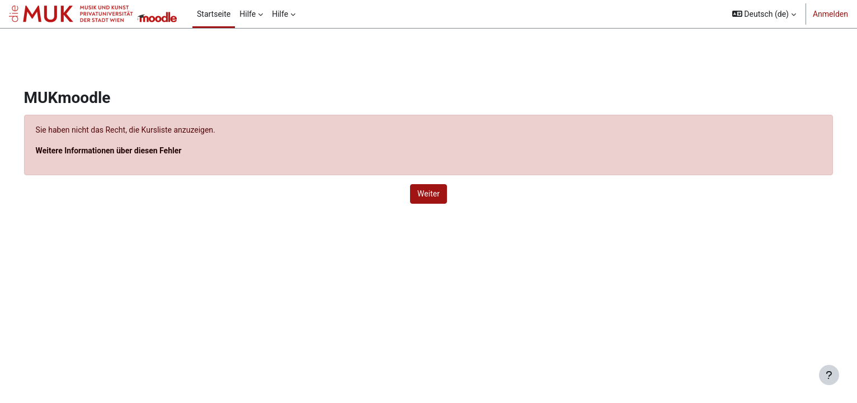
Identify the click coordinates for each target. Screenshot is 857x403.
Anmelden (830, 14)
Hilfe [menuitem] (247, 14)
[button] (764, 14)
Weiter (428, 193)
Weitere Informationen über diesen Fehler (124, 150)
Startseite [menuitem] (213, 14)
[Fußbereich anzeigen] (829, 375)
